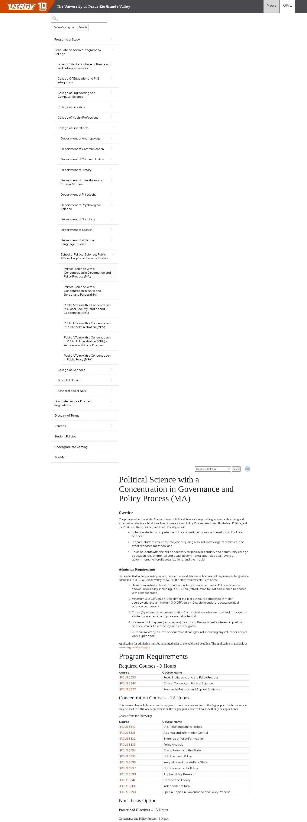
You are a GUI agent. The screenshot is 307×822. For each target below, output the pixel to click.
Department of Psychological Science (81, 214)
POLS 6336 (132, 312)
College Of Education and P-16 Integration (79, 80)
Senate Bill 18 (38, 779)
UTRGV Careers (258, 765)
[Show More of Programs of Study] (105, 39)
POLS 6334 (132, 300)
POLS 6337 (131, 318)
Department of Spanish (77, 237)
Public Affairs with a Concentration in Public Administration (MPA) (80, 342)
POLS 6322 (131, 452)
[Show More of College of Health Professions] (105, 117)
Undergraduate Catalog (71, 474)
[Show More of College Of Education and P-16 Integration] (105, 78)
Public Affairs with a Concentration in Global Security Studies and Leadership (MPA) (80, 322)
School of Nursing (69, 407)
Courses (60, 453)
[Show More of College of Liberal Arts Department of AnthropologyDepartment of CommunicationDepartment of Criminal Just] (105, 127)
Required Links (84, 772)
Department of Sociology (78, 227)
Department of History (76, 177)
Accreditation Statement (115, 772)
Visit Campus (255, 771)
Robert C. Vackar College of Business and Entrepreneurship (79, 66)
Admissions (169, 759)
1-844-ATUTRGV (40, 797)
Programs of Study (67, 39)
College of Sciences (71, 397)
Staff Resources (258, 759)
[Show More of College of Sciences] (105, 396)
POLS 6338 (132, 324)
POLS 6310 (131, 277)
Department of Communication (72, 151)
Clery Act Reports (61, 779)
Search (83, 27)
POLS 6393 (132, 342)
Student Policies (65, 463)
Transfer (209, 759)
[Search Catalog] (75, 18)
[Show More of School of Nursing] (105, 407)
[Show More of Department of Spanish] (105, 237)
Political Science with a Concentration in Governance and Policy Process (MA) (84, 284)
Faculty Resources (260, 754)
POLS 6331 (131, 283)
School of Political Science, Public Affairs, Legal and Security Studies (79, 266)
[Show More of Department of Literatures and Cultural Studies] (105, 187)
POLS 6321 (131, 446)
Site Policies (63, 772)
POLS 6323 (131, 416)
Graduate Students (217, 771)
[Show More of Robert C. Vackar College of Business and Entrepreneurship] (105, 64)
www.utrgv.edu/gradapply (141, 197)
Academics (169, 754)
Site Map (60, 484)
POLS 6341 (131, 330)
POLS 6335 (131, 306)
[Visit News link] (271, 6)
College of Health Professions (78, 117)
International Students (219, 765)
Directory (253, 776)
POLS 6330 (132, 227)
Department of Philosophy (78, 202)
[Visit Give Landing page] (287, 6)
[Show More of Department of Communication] (105, 148)
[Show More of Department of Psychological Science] (105, 212)
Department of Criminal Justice (77, 165)
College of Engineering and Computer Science (76, 95)
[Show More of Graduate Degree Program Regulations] (105, 427)
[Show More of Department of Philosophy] (105, 202)
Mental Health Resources (48, 789)
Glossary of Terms (66, 442)
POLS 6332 (131, 289)
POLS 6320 (132, 440)
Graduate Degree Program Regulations (73, 430)
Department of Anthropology (80, 138)
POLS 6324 (132, 500)
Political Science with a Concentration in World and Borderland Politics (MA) (82, 302)
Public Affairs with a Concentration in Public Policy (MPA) (84, 382)
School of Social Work (72, 418)
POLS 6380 (132, 336)
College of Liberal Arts (73, 128)
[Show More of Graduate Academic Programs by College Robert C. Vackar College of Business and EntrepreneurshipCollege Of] (105, 49)
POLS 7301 (131, 708)
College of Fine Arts (71, 107)
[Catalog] (213, 19)
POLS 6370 (132, 239)
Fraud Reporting (15, 779)
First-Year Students (217, 754)
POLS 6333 (131, 294)
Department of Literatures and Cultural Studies (79, 190)
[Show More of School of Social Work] (105, 417)
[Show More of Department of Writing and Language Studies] (105, 247)
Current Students (216, 776)
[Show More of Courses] (105, 452)
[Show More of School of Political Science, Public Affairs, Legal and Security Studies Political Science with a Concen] (105, 262)
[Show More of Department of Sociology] (105, 226)
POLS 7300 (132, 702)
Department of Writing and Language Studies (79, 250)
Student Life (170, 771)
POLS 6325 (131, 506)
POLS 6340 (132, 233)
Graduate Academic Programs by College (75, 52)
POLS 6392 (132, 518)
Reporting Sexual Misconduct (125, 789)
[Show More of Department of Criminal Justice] (105, 163)
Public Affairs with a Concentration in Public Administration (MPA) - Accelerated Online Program (84, 362)
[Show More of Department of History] (105, 177)
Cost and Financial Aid (176, 765)
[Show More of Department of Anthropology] (105, 138)
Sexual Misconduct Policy (85, 789)
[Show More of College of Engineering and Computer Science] (105, 92)
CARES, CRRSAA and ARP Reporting (28, 772)
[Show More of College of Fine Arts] (105, 106)
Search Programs (173, 776)
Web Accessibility (16, 789)
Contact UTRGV (15, 797)
